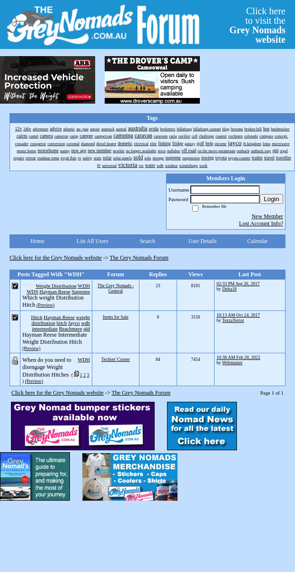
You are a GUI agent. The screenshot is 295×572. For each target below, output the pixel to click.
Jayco (74, 323)
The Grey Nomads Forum (139, 257)
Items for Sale (115, 317)
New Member (267, 216)
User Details (202, 241)
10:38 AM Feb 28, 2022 (238, 357)
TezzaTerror (233, 320)
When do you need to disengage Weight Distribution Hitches (46, 367)
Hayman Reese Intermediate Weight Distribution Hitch (54, 338)
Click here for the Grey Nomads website (56, 257)
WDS (32, 291)
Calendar (257, 241)
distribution (43, 323)
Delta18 (229, 288)
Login (271, 199)
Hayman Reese (54, 291)
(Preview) (46, 305)
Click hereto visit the (257, 25)
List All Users (92, 241)
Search (148, 241)
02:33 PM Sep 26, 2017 (238, 283)
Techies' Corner (115, 359)
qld (86, 328)
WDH (84, 286)
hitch (62, 323)
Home (37, 241)
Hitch (36, 317)
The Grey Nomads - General (116, 288)
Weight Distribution (56, 286)
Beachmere (70, 328)
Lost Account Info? (261, 223)
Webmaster (232, 362)
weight (83, 317)
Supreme (81, 291)
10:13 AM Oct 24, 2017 (238, 315)
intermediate (45, 328)
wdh (85, 323)
